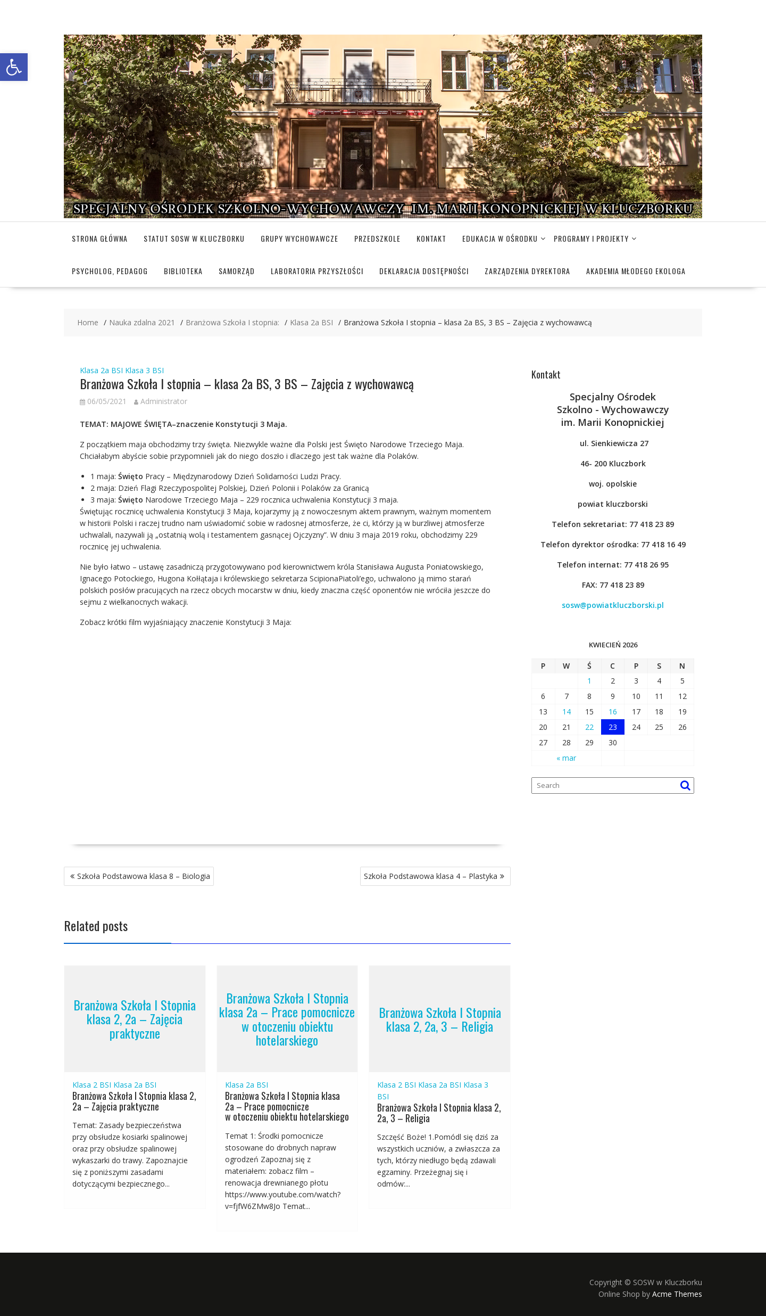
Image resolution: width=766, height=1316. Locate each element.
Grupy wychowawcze (299, 238)
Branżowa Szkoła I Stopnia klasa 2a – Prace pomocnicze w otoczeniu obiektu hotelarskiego (287, 1018)
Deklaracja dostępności (424, 270)
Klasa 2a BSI (101, 370)
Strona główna (100, 238)
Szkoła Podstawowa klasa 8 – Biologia (143, 876)
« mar (566, 758)
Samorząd (237, 270)
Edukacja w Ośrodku (500, 238)
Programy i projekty (591, 238)
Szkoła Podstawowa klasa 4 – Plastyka (430, 876)
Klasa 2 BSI (91, 1085)
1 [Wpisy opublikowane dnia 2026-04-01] (589, 681)
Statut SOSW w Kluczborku (194, 238)
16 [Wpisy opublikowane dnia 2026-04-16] (613, 711)
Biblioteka (183, 270)
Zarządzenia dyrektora (527, 270)
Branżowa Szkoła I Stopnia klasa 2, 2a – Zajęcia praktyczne (134, 1018)
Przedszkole (377, 238)
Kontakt (431, 238)
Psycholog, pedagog (110, 270)
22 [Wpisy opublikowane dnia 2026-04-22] (589, 727)
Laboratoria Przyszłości (317, 270)
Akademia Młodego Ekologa (636, 270)
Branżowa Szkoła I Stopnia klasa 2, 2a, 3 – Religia (440, 1018)
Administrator (160, 401)
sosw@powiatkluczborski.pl (613, 605)
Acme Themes (677, 1294)
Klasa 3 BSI (144, 370)
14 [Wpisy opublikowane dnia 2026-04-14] (566, 711)
